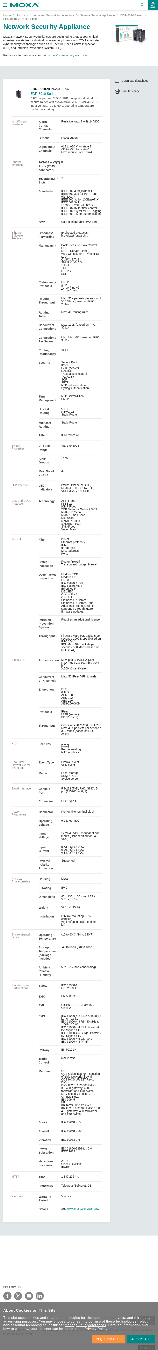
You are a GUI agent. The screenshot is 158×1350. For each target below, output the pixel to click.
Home (7, 15)
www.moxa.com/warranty (83, 1208)
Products (22, 15)
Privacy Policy (96, 1329)
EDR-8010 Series (131, 15)
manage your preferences (85, 1325)
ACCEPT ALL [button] (140, 1339)
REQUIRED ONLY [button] (108, 1339)
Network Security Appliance (97, 15)
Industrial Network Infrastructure (53, 15)
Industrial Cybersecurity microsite (65, 55)
